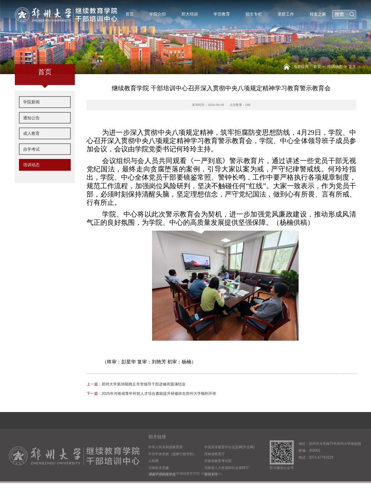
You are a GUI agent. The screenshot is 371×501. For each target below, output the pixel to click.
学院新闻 (31, 112)
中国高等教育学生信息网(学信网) (229, 459)
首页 (130, 14)
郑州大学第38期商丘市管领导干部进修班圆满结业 (136, 384)
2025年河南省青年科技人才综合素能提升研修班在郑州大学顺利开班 (151, 393)
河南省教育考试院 (218, 473)
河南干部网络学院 (162, 487)
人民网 (153, 473)
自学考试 (31, 159)
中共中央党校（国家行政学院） (172, 466)
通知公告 (31, 128)
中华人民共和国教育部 (165, 459)
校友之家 (318, 14)
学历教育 (221, 14)
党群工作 (286, 14)
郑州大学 (211, 487)
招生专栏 (253, 14)
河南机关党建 (158, 480)
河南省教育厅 (214, 466)
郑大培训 (189, 14)
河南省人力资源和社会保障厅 (226, 480)
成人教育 (31, 143)
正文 (352, 66)
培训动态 (334, 66)
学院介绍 (157, 14)
